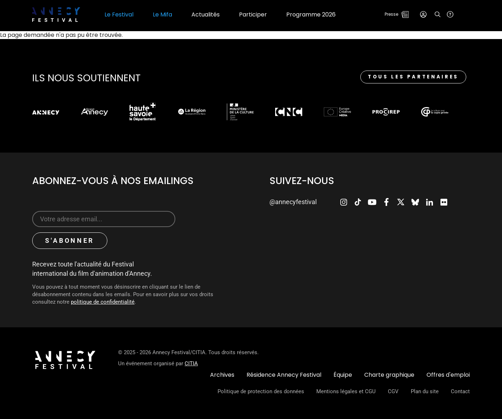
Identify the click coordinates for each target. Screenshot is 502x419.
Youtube (372, 202)
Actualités (205, 15)
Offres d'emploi (448, 375)
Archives (222, 375)
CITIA (191, 363)
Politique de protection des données (261, 391)
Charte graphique (389, 375)
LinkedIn (429, 202)
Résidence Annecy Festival (284, 375)
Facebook (386, 202)
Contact (460, 391)
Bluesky (415, 202)
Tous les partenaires (413, 76)
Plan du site (425, 391)
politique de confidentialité (103, 302)
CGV (393, 391)
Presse (391, 14)
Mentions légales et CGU (346, 391)
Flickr (443, 202)
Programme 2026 (311, 15)
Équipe (342, 375)
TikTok (357, 202)
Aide (450, 14)
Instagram (343, 202)
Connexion (423, 14)
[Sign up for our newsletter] (103, 219)
